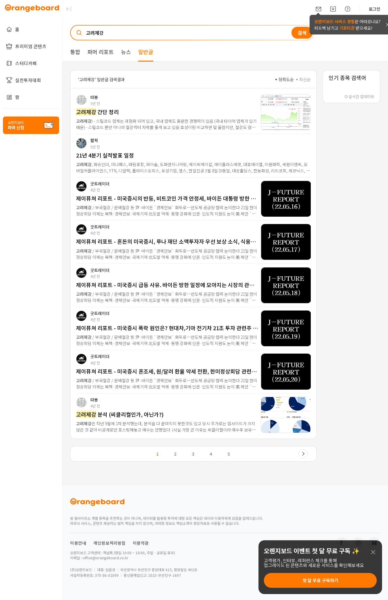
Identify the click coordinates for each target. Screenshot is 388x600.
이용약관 (141, 543)
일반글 (145, 51)
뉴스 (126, 51)
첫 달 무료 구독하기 (320, 580)
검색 (302, 32)
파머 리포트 (100, 51)
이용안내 (78, 543)
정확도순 (284, 79)
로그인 (374, 9)
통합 (75, 51)
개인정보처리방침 (109, 543)
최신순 (303, 79)
